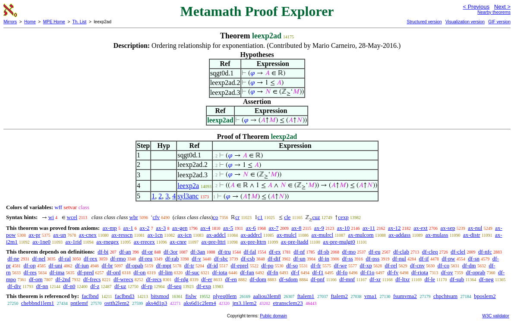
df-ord (114, 272)
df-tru (224, 251)
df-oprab (476, 272)
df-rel (391, 265)
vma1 (370, 296)
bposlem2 (485, 296)
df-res (30, 272)
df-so (292, 265)
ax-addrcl (251, 235)
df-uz (120, 286)
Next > (502, 6)
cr (237, 217)
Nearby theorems (494, 12)
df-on (139, 272)
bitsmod (160, 296)
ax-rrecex (144, 241)
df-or (147, 251)
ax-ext (420, 228)
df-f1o (367, 272)
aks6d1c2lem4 (199, 303)
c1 (260, 217)
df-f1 (317, 272)
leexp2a (188, 185)
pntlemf (79, 303)
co (215, 217)
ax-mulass (437, 235)
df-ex (275, 251)
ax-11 (369, 228)
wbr (133, 217)
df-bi (103, 251)
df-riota (419, 272)
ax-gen (179, 228)
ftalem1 (306, 296)
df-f (295, 272)
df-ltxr (402, 279)
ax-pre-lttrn (253, 241)
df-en (231, 279)
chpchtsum (445, 296)
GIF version (499, 21)
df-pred (85, 272)
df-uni (56, 265)
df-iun (82, 265)
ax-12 (394, 228)
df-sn (473, 258)
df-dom (258, 279)
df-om (36, 279)
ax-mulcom (361, 235)
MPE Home (54, 21)
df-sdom (288, 279)
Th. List (80, 21)
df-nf (299, 251)
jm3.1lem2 (244, 303)
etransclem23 (288, 303)
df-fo (341, 272)
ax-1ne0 (41, 241)
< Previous (476, 6)
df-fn (272, 272)
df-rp (146, 286)
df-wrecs (123, 279)
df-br (107, 265)
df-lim (165, 272)
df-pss (373, 258)
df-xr (375, 279)
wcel (72, 217)
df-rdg (181, 279)
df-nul (399, 258)
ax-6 (251, 228)
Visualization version (465, 21)
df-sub (457, 279)
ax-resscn (121, 235)
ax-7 (273, 228)
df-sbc (221, 258)
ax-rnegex (107, 241)
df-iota (219, 272)
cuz (316, 217)
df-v (196, 258)
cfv (156, 217)
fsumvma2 (405, 296)
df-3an (197, 251)
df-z (94, 286)
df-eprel (240, 265)
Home (30, 21)
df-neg (486, 279)
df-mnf (347, 279)
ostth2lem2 (116, 303)
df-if (424, 258)
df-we (340, 265)
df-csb (248, 258)
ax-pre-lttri (214, 241)
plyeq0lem (225, 296)
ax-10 (343, 228)
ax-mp (110, 228)
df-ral (64, 258)
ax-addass (399, 235)
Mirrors (10, 21)
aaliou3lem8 (267, 296)
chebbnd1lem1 (37, 303)
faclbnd (90, 296)
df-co (443, 265)
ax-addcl (216, 235)
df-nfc (485, 251)
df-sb (323, 251)
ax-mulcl (286, 235)
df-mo (349, 251)
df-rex (91, 258)
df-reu (145, 258)
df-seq (174, 286)
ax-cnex (88, 235)
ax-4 (205, 228)
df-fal (249, 251)
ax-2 (144, 228)
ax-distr (471, 235)
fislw (191, 296)
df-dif (274, 258)
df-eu (374, 251)
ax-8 (296, 228)
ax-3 (161, 228)
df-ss (347, 258)
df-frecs (92, 279)
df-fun (247, 272)
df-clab (401, 251)
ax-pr (34, 235)
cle (287, 217)
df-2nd (62, 279)
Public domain (273, 316)
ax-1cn (155, 235)
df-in (323, 258)
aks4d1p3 (156, 303)
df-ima (57, 272)
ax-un (59, 235)
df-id (212, 265)
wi (51, 217)
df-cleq (430, 251)
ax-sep (447, 228)
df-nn (42, 286)
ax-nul (475, 228)
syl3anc (188, 196)
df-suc (193, 272)
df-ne (13, 258)
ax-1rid (73, 241)
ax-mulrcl (323, 235)
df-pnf (318, 279)
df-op (30, 265)
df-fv (392, 272)
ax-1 (128, 228)
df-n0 (69, 286)
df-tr (189, 265)
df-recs (153, 279)
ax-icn (184, 235)
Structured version (424, 21)
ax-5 (228, 228)
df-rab (172, 258)
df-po (267, 265)
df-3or (171, 251)
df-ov (447, 272)
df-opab (134, 265)
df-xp (365, 265)
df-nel (38, 258)
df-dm (469, 265)
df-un (299, 258)
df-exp (203, 286)
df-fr (316, 265)
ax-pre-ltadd (295, 241)
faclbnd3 (124, 296)
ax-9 (319, 228)
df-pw (448, 258)
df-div (14, 286)
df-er (206, 279)
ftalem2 (339, 296)
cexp (343, 217)
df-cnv (417, 265)
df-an (125, 251)
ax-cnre (178, 241)
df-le (430, 279)
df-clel (458, 251)
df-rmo (118, 258)
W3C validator (495, 316)
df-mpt (163, 265)
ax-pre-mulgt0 (339, 241)
